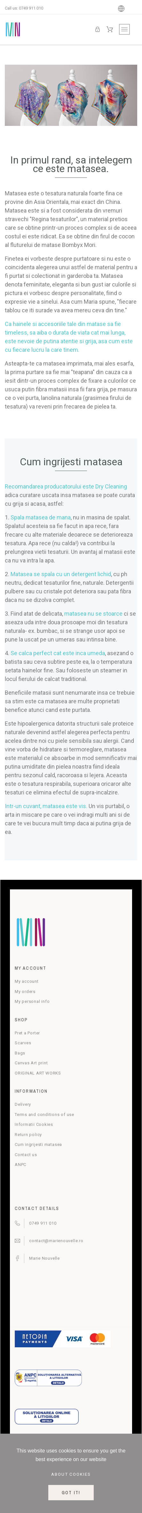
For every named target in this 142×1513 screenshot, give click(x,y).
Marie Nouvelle (44, 1258)
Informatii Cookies (34, 1124)
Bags (20, 1053)
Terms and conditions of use (44, 1114)
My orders (25, 991)
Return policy (28, 1134)
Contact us (26, 1154)
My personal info (32, 1001)
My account (27, 981)
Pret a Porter (27, 1033)
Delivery (23, 1104)
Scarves (23, 1042)
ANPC (20, 1164)
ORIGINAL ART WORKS (38, 1073)
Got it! (71, 1492)
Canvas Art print (31, 1063)
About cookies (71, 1474)
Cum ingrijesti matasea (38, 1144)
